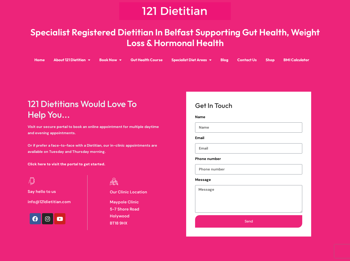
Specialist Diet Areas (191, 60)
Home (39, 59)
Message (203, 179)
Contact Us (247, 59)
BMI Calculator (296, 59)
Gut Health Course (146, 59)
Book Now (110, 60)
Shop (270, 59)
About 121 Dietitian (72, 60)
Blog (224, 59)
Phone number (208, 158)
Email (199, 138)
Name (200, 117)
